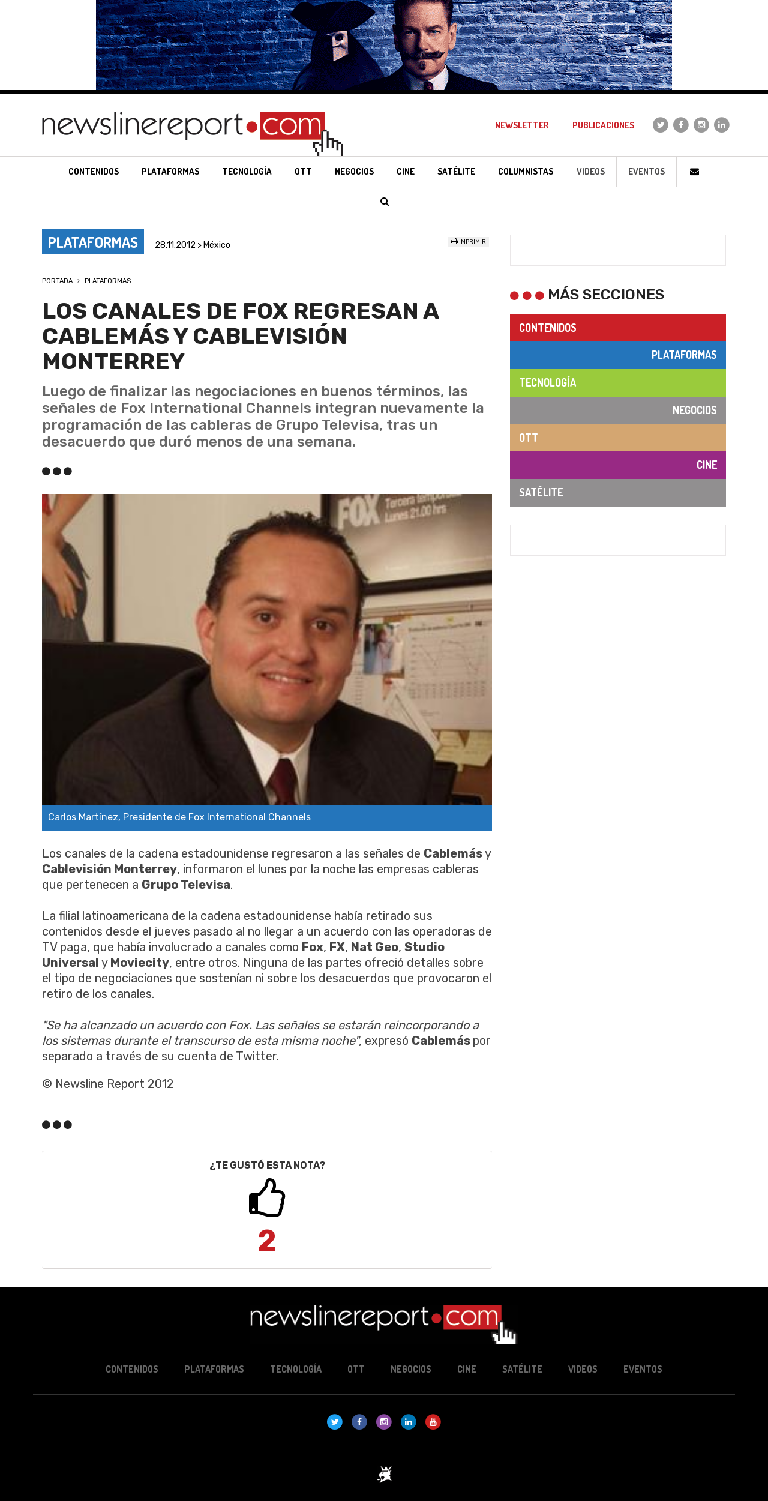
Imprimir (468, 241)
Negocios (695, 410)
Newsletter (522, 125)
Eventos (646, 171)
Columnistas (525, 171)
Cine (707, 464)
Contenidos (548, 327)
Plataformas (108, 281)
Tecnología (547, 382)
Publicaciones (603, 125)
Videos (591, 171)
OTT (528, 437)
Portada (57, 281)
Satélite (541, 492)
